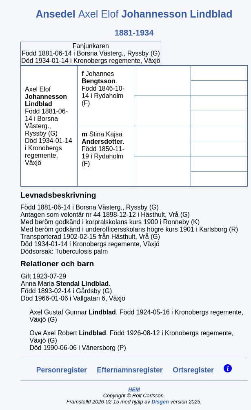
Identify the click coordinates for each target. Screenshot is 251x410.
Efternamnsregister (129, 370)
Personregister (61, 370)
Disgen (160, 402)
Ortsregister (193, 370)
